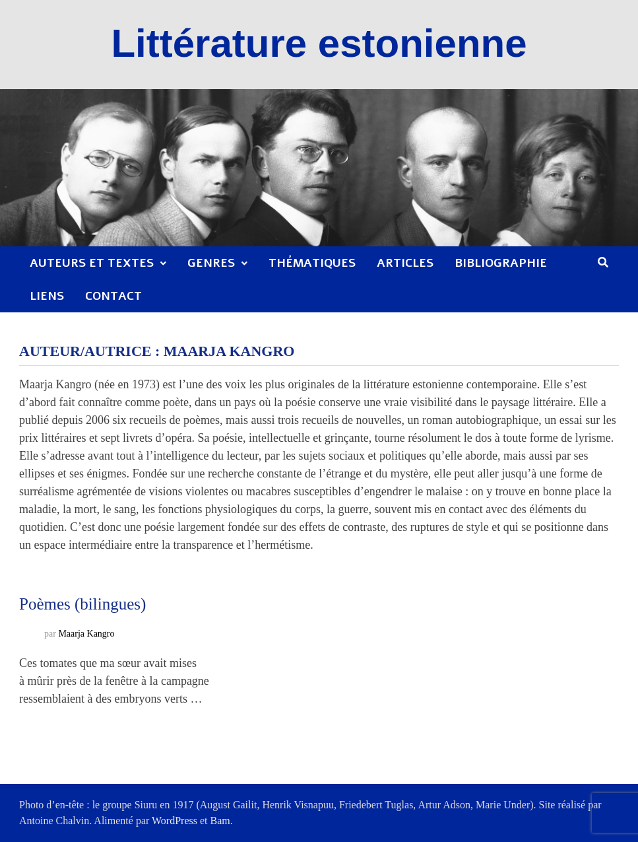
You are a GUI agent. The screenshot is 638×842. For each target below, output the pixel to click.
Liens (47, 296)
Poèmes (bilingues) (82, 604)
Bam (220, 820)
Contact (113, 296)
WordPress (174, 820)
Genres (211, 263)
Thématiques (312, 263)
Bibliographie (501, 263)
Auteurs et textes (92, 263)
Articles (405, 263)
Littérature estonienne (318, 43)
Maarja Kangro (86, 634)
